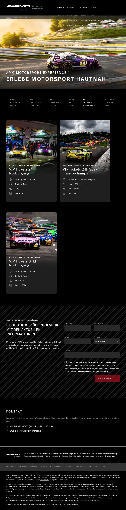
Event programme (66, 7)
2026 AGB (69, 466)
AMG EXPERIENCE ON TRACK (16, 102)
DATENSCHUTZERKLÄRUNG (27, 466)
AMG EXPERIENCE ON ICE (55, 102)
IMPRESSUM (10, 466)
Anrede (97, 337)
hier (108, 371)
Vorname (69, 323)
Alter (66, 337)
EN (94, 7)
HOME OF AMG (72, 102)
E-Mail (67, 350)
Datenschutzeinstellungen (87, 466)
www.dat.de (44, 480)
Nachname (99, 323)
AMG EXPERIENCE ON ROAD (35, 102)
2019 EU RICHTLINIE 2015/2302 (51, 466)
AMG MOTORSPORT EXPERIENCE (89, 102)
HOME (8, 17)
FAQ (103, 466)
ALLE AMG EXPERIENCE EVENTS (110, 102)
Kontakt (84, 7)
